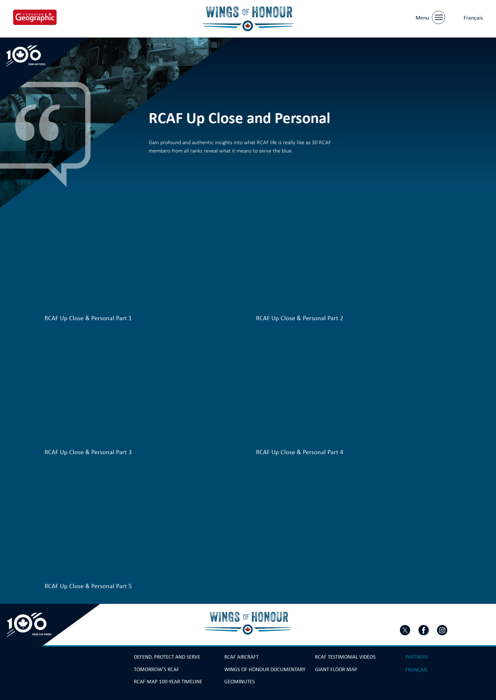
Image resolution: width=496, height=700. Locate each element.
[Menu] (429, 16)
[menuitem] (473, 17)
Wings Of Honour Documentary (264, 669)
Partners (416, 657)
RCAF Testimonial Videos (345, 657)
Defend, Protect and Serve (167, 657)
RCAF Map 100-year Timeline (168, 682)
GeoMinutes (239, 682)
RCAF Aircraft (241, 657)
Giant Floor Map (336, 669)
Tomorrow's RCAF (156, 669)
